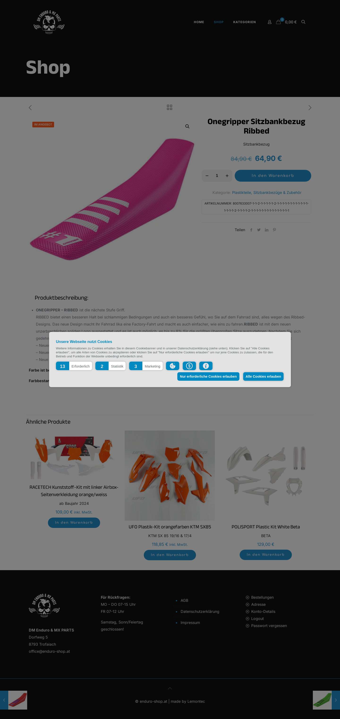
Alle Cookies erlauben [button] (263, 376)
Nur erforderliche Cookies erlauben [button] (207, 376)
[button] (74, 366)
